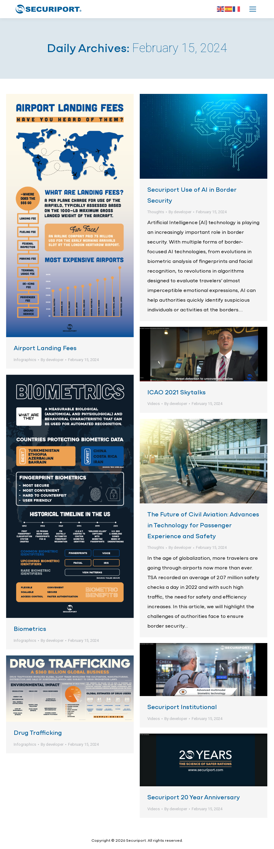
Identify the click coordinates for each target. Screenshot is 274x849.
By (52, 359)
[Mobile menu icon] (253, 9)
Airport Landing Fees (45, 348)
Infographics (25, 359)
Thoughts (155, 212)
